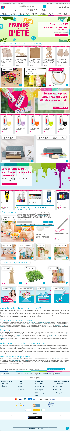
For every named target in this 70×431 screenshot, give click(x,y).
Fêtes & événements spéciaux (32, 10)
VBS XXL (15, 10)
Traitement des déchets (5, 388)
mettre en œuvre (20, 335)
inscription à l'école (57, 325)
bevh (40, 403)
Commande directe (39, 383)
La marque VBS (4, 386)
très (27, 360)
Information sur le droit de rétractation (45, 224)
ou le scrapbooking (52, 335)
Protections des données (22, 224)
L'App (36, 395)
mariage (44, 325)
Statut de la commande (57, 392)
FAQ (19, 390)
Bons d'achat (20, 385)
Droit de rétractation (39, 389)
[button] (1, 56)
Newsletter (20, 388)
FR (68, 3)
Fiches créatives (44, 10)
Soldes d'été (35, 0)
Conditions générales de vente (41, 385)
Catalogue (20, 383)
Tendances (21, 10)
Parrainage (20, 386)
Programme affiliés (4, 385)
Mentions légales (32, 224)
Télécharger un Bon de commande (42, 388)
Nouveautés (9, 10)
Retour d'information (57, 393)
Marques (51, 10)
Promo (56, 10)
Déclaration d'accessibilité (40, 393)
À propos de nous (4, 383)
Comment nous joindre (57, 390)
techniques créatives (32, 322)
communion (50, 325)
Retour (36, 392)
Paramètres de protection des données (42, 390)
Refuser (45, 222)
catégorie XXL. (58, 358)
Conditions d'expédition (39, 386)
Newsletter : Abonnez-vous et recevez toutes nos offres (18, 369)
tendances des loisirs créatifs (44, 322)
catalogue (25, 323)
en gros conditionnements (17, 360)
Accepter (50, 222)
